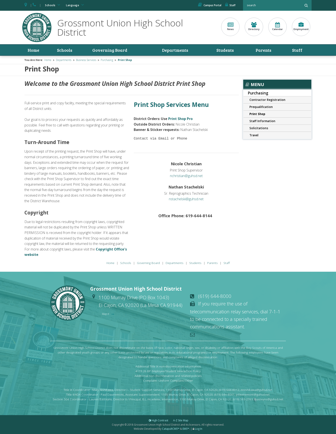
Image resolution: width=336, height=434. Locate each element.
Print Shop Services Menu (171, 104)
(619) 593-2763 (243, 399)
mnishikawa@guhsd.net (256, 390)
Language (75, 5)
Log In (198, 429)
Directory (254, 26)
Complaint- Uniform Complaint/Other (168, 380)
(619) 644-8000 (214, 296)
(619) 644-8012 (229, 390)
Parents (263, 50)
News (230, 26)
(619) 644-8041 (224, 394)
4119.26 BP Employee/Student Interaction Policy (168, 371)
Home (33, 50)
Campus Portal (209, 5)
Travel (253, 135)
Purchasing (107, 60)
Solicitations (258, 128)
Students (225, 50)
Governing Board (109, 50)
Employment (301, 26)
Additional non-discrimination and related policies (168, 376)
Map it (106, 314)
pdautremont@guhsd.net (253, 394)
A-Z (180, 420)
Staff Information (262, 121)
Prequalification (261, 107)
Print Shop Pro (180, 118)
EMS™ (186, 429)
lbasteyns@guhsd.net (268, 399)
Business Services (86, 60)
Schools (53, 5)
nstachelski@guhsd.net (186, 199)
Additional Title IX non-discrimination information (168, 366)
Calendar (277, 26)
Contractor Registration (267, 100)
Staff (230, 5)
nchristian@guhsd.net (186, 175)
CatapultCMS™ (170, 429)
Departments (175, 50)
